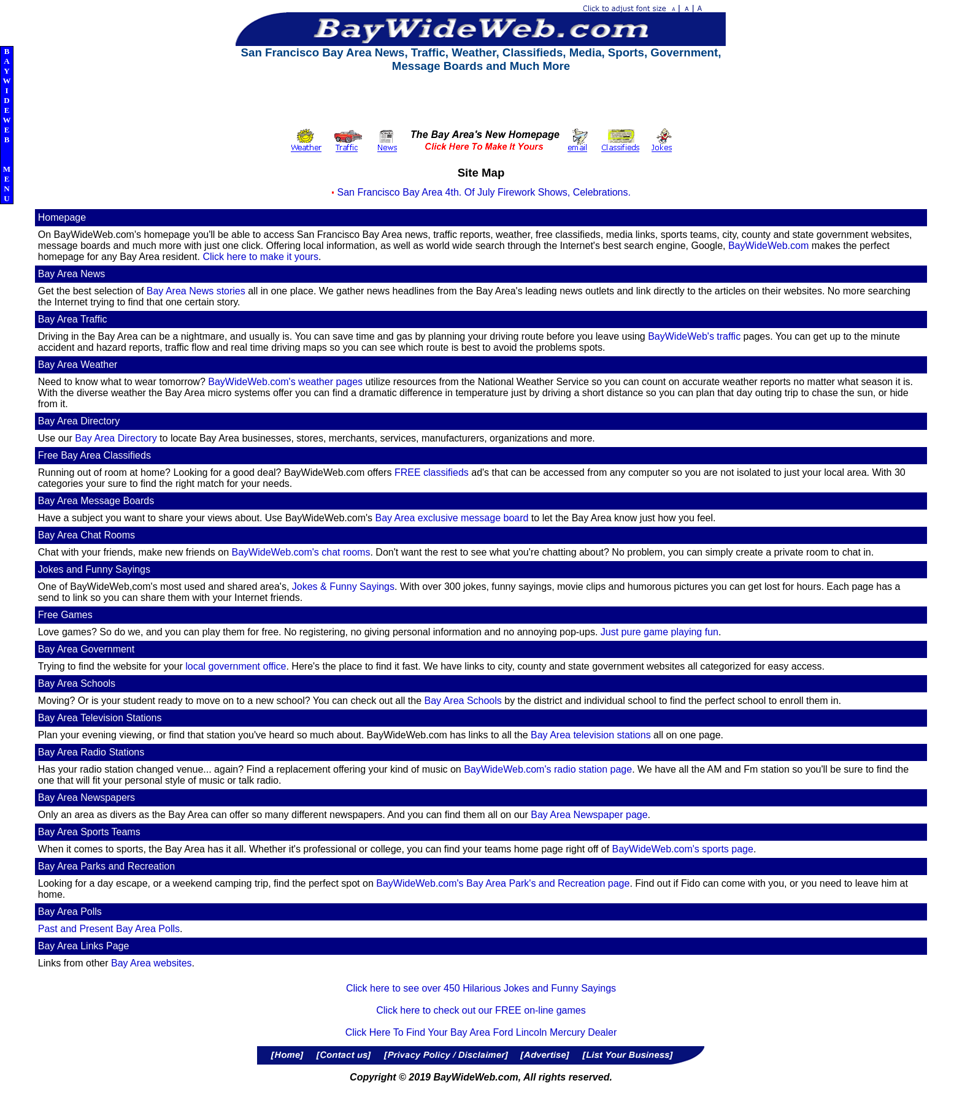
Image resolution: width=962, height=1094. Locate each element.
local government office (235, 666)
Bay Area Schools (463, 700)
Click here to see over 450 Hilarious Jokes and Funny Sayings (481, 988)
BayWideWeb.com (768, 245)
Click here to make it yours (260, 256)
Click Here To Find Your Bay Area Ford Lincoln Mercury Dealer (481, 1032)
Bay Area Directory (115, 438)
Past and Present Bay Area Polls (109, 929)
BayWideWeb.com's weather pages (285, 382)
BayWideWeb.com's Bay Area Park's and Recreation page (502, 883)
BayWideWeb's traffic (694, 336)
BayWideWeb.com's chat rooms (301, 552)
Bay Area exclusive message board (451, 518)
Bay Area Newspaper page (589, 814)
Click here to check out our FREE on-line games (480, 1010)
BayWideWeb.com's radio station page (548, 769)
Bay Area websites (151, 963)
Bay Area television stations (591, 735)
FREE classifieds (431, 472)
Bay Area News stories (196, 291)
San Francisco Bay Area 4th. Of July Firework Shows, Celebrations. (484, 192)
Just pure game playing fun (659, 632)
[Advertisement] (481, 100)
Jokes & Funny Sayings (343, 586)
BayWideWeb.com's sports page (682, 849)
